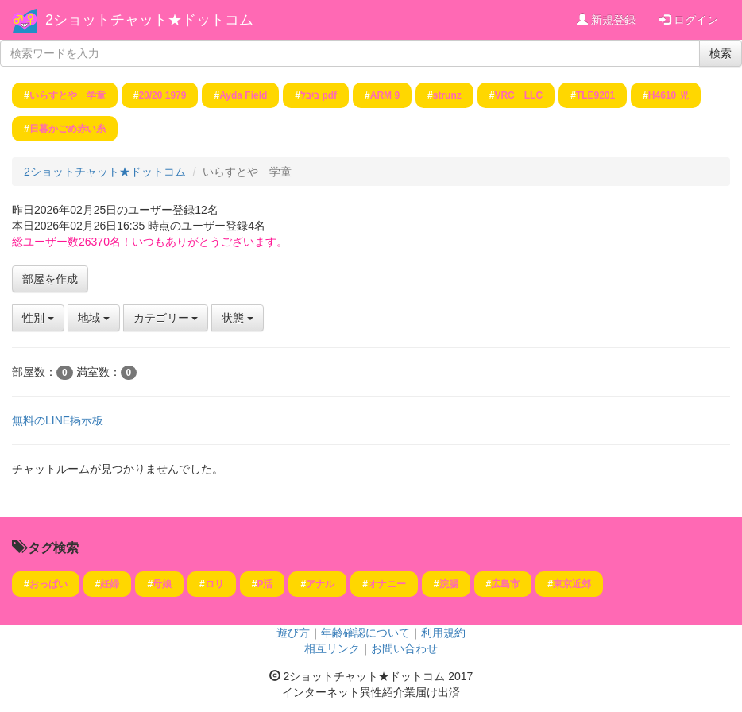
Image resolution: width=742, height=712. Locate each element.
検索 (720, 53)
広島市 (505, 584)
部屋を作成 (50, 279)
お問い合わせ (404, 648)
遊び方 (293, 632)
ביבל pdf (318, 95)
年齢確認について (365, 632)
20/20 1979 (162, 95)
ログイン (688, 20)
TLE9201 (595, 95)
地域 (94, 318)
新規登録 (606, 20)
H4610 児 (668, 95)
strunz (447, 95)
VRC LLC (518, 95)
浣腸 (448, 584)
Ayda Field (243, 95)
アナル (320, 584)
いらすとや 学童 (67, 95)
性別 (38, 318)
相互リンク (332, 648)
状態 (237, 318)
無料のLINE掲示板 (57, 420)
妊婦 (109, 584)
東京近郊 (572, 584)
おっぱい (48, 584)
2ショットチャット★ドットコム (149, 20)
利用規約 (443, 632)
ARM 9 (385, 95)
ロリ (214, 584)
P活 (264, 584)
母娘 (162, 584)
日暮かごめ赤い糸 (67, 128)
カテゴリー (166, 318)
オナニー (387, 584)
